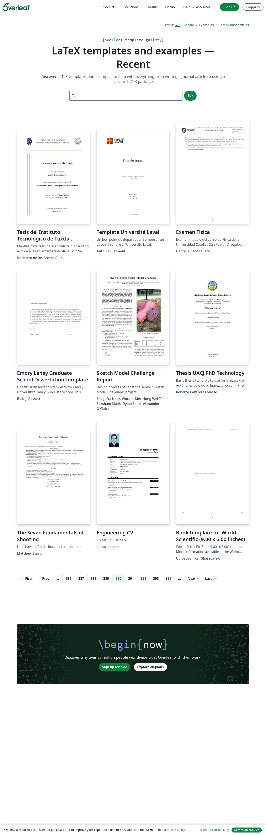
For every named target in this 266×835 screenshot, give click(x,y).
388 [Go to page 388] (93, 578)
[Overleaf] (16, 7)
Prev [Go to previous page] (44, 578)
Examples (206, 25)
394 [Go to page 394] (168, 578)
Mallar (189, 25)
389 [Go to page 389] (106, 578)
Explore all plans (150, 667)
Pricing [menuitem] (170, 7)
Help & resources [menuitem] (197, 7)
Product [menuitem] (108, 7)
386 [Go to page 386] (68, 578)
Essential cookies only (214, 830)
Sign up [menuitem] (229, 7)
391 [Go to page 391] (131, 578)
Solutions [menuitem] (131, 7)
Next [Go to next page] (193, 578)
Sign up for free (114, 667)
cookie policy (176, 830)
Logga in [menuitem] (253, 7)
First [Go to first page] (27, 578)
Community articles (233, 25)
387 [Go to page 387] (81, 578)
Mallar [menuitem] (153, 7)
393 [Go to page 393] (156, 578)
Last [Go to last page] (211, 578)
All (177, 25)
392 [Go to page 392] (143, 578)
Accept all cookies (246, 830)
